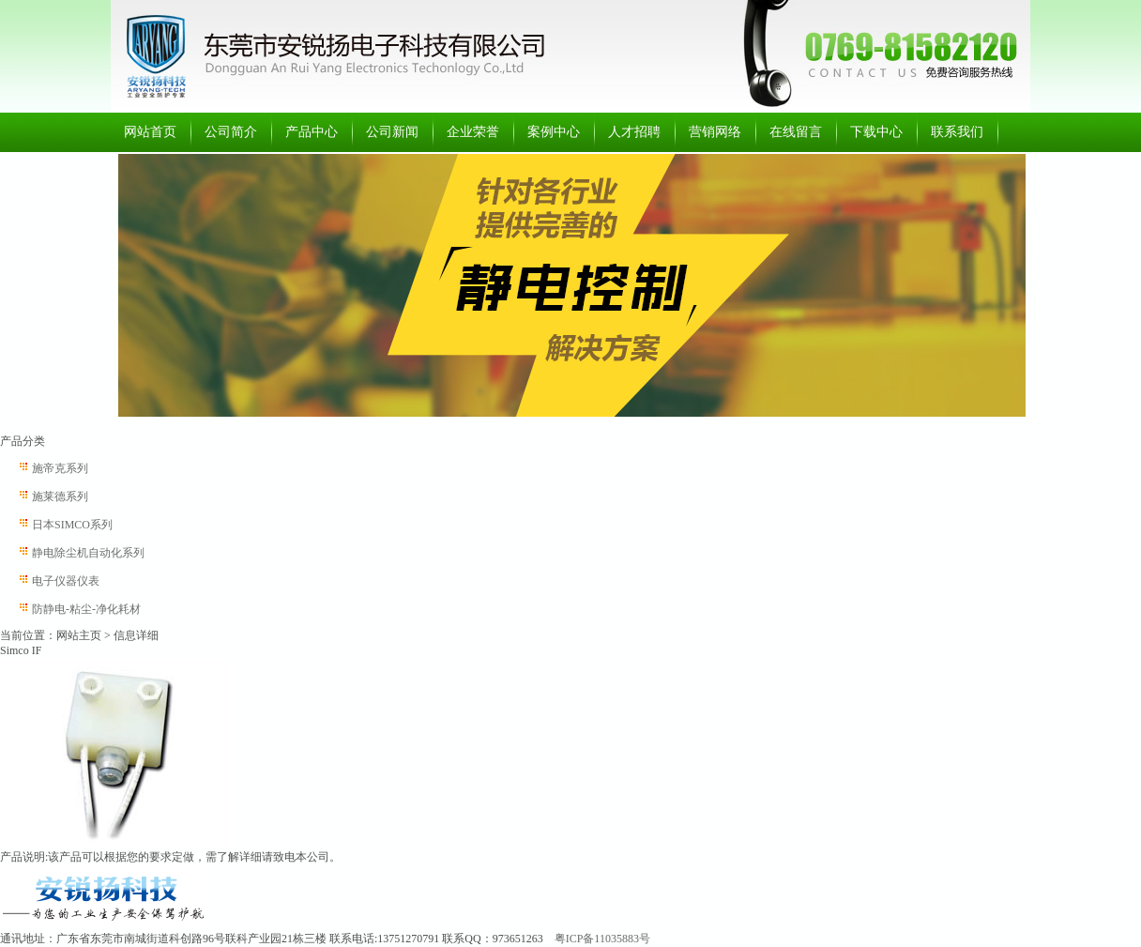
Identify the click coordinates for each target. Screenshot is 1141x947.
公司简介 (231, 132)
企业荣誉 (473, 132)
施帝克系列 (60, 468)
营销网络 (715, 132)
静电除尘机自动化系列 (88, 552)
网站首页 (150, 132)
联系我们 (957, 132)
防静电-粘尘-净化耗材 (86, 609)
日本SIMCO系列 (72, 524)
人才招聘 (634, 132)
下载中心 (876, 132)
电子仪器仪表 (65, 581)
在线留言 (795, 132)
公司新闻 (392, 132)
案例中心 (553, 132)
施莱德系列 (60, 496)
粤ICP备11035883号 (602, 938)
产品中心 (311, 132)
